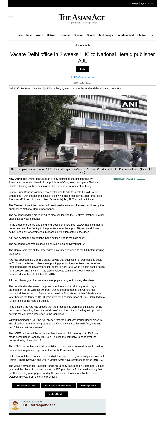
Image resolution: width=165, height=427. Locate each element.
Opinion (78, 35)
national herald (56, 394)
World (39, 35)
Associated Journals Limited (58, 385)
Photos (141, 35)
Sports (91, 35)
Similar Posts (124, 179)
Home (19, 35)
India (29, 35)
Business (64, 35)
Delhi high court (89, 385)
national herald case (26, 385)
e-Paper (135, 3)
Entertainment (125, 35)
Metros (51, 35)
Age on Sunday (147, 3)
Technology (106, 35)
